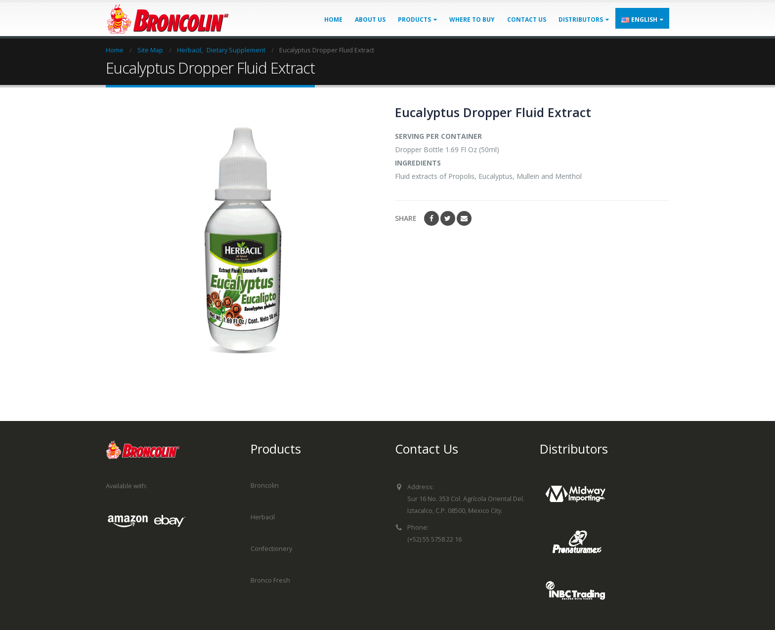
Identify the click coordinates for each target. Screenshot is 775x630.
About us (370, 19)
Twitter (447, 218)
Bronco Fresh (270, 580)
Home (333, 19)
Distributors (581, 19)
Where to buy (472, 19)
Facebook (431, 218)
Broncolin (265, 485)
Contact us (526, 19)
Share (406, 218)
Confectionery (271, 549)
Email (464, 218)
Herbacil (263, 517)
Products (414, 19)
